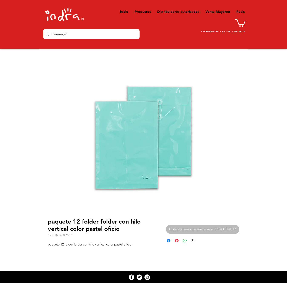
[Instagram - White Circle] (147, 277)
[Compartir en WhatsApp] (184, 240)
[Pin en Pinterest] (176, 240)
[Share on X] (193, 240)
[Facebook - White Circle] (131, 277)
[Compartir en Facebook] (168, 240)
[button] (240, 22)
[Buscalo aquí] (91, 34)
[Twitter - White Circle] (139, 277)
